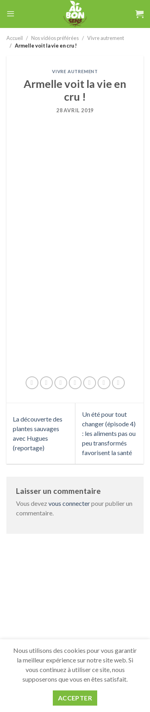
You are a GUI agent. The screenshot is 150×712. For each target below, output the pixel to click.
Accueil (14, 38)
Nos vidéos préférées (55, 38)
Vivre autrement (105, 38)
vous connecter (69, 503)
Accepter (75, 698)
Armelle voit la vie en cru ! (46, 45)
